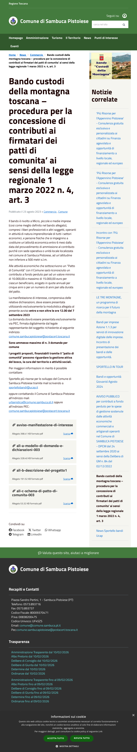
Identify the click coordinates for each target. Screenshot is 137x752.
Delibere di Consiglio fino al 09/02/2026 (36, 688)
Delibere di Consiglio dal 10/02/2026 (34, 660)
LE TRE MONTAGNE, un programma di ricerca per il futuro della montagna (109, 304)
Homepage (16, 38)
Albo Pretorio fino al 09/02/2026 (32, 684)
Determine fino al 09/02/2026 (30, 697)
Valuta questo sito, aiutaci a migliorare (68, 552)
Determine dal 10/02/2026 (28, 669)
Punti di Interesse (106, 38)
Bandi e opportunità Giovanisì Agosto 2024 (108, 381)
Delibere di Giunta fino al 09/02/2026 (34, 692)
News (87, 38)
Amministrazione (37, 38)
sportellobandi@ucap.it (23, 387)
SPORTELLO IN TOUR (109, 367)
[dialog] (68, 732)
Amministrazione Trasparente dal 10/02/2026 (40, 652)
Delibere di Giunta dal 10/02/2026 (32, 665)
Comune (63, 212)
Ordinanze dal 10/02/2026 (28, 673)
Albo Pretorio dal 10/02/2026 (30, 656)
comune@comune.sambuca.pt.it (40, 625)
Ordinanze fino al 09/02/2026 (30, 701)
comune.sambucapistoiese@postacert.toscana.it (39, 336)
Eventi (14, 46)
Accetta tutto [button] (55, 738)
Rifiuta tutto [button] (82, 738)
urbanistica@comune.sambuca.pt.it (31, 402)
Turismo (57, 38)
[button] (68, 746)
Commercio (37, 55)
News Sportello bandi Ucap (109, 533)
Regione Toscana (18, 3)
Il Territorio (73, 38)
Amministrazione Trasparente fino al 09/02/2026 (42, 680)
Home (12, 55)
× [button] (133, 715)
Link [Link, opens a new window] (100, 731)
